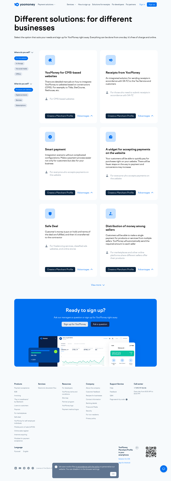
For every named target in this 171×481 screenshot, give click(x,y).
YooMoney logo (67, 405)
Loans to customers (21, 405)
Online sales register (21, 431)
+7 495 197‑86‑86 (140, 388)
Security (89, 411)
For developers (118, 4)
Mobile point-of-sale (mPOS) (24, 427)
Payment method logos (70, 409)
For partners (131, 4)
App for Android (124, 463)
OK (113, 474)
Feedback (113, 392)
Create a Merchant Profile (60, 116)
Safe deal (17, 417)
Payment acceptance (21, 388)
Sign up (152, 4)
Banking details (91, 403)
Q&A (111, 395)
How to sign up (84, 4)
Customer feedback (93, 392)
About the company (93, 388)
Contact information (93, 399)
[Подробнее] (127, 399)
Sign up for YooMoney (75, 324)
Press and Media (92, 407)
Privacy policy (91, 418)
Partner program (68, 402)
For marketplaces (20, 413)
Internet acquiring (20, 435)
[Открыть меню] (163, 468)
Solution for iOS (124, 459)
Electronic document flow (47, 388)
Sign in (142, 4)
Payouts (17, 409)
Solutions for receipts (101, 4)
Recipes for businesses (94, 395)
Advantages (85, 116)
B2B (15, 392)
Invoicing (17, 395)
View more (98, 285)
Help (111, 388)
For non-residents (92, 415)
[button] (21, 58)
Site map (65, 398)
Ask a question (100, 324)
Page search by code (117, 399)
